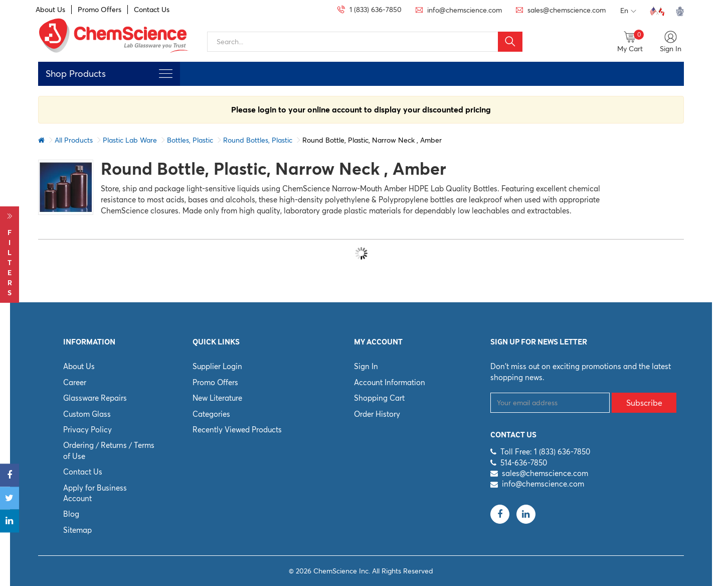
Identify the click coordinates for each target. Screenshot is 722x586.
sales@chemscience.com (545, 473)
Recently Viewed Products (237, 429)
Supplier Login (217, 366)
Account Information (389, 382)
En (628, 11)
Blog (71, 514)
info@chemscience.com (543, 484)
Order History (377, 414)
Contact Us (151, 9)
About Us (50, 9)
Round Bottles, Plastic (257, 140)
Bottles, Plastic (190, 140)
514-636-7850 (523, 462)
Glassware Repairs (95, 398)
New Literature (217, 398)
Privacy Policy (87, 429)
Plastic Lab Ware (130, 140)
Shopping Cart (379, 398)
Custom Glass (87, 414)
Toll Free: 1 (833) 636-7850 (545, 451)
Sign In (366, 366)
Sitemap (77, 530)
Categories (211, 414)
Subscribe (644, 403)
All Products (74, 140)
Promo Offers (99, 9)
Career (74, 382)
